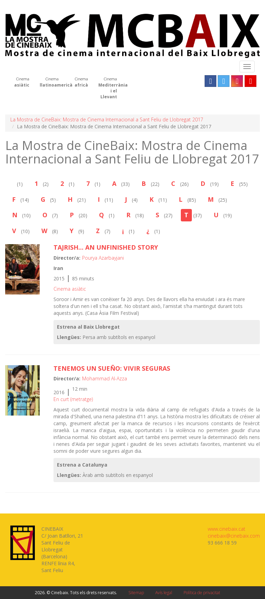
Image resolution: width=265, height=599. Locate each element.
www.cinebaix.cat (226, 529)
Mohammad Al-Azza (104, 378)
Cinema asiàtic (69, 289)
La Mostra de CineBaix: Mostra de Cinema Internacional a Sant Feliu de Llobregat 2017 (106, 119)
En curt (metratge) (73, 399)
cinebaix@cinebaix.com (234, 535)
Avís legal (163, 593)
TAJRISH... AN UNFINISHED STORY (105, 247)
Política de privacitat (202, 593)
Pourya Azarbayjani (103, 257)
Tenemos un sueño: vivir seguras (111, 368)
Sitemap (136, 593)
